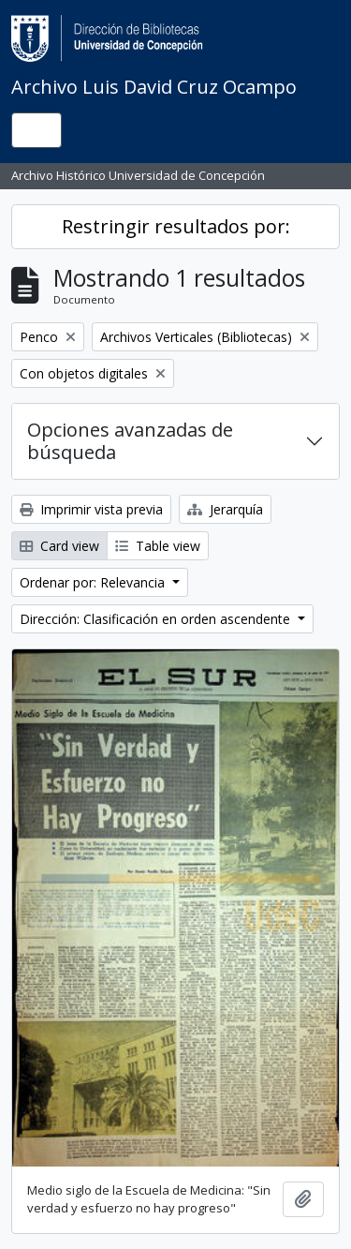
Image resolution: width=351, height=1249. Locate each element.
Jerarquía (225, 509)
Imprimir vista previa (91, 509)
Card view (59, 546)
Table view (157, 546)
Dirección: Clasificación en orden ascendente (157, 619)
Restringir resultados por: (176, 226)
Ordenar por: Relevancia (94, 582)
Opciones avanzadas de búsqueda (130, 441)
